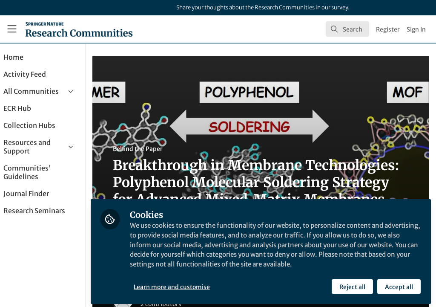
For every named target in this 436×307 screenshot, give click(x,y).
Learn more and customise (196, 284)
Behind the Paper (161, 149)
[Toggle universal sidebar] (12, 29)
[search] (347, 29)
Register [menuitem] (388, 29)
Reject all (352, 284)
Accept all (398, 284)
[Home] (79, 29)
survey (339, 7)
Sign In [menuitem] (416, 29)
